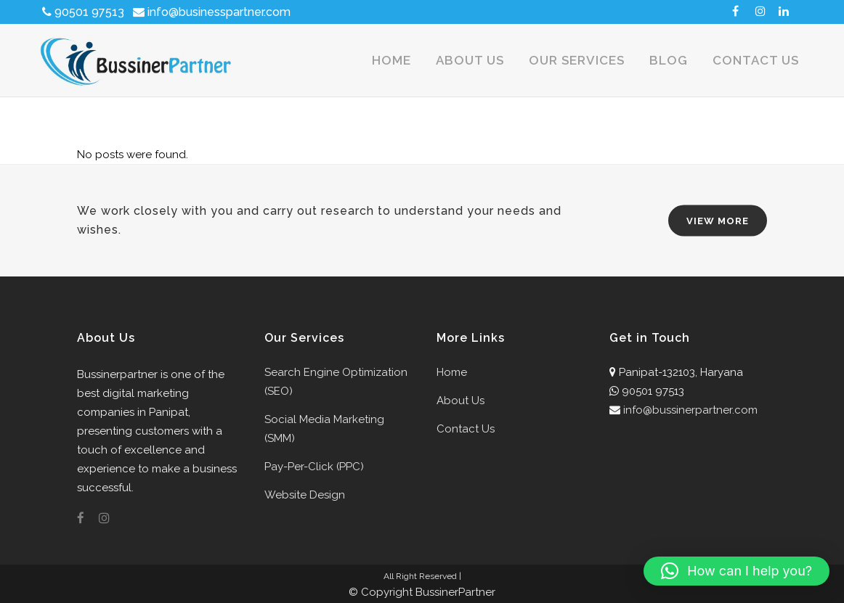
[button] (736, 571)
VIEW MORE (717, 221)
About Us (460, 400)
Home (452, 372)
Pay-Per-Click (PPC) (314, 466)
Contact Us (466, 428)
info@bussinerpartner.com (690, 410)
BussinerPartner (455, 592)
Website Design (304, 494)
